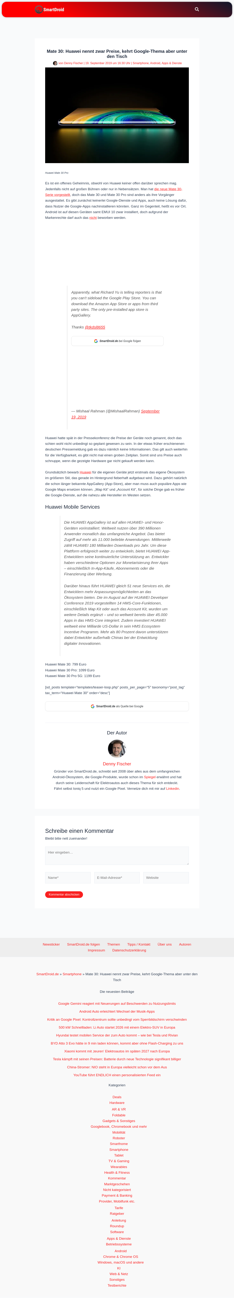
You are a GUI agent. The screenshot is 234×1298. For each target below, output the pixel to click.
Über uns (148, 946)
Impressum (182, 946)
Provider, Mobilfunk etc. (117, 1203)
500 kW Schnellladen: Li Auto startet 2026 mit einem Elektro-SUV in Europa (117, 1029)
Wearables (119, 1168)
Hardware (117, 1104)
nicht (93, 218)
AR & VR (119, 1111)
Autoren (164, 946)
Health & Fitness (117, 1174)
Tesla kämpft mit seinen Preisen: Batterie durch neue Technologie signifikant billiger (117, 1060)
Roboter (119, 1139)
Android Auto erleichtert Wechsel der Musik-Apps (117, 1013)
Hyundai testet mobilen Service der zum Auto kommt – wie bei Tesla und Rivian (117, 1037)
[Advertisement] (117, 251)
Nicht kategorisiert (117, 1191)
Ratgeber (117, 1215)
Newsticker (49, 946)
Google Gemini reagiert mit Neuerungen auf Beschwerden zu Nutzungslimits (117, 1005)
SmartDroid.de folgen (78, 946)
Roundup (117, 1227)
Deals (117, 1098)
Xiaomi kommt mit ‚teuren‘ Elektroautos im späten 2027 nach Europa (117, 1053)
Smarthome (119, 1145)
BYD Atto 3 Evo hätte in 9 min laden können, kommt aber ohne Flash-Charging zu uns (117, 1045)
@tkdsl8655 (95, 327)
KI (118, 1270)
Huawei (85, 473)
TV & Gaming (118, 1162)
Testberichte (117, 1287)
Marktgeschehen (117, 1185)
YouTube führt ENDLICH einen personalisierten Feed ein (117, 1076)
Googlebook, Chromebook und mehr (119, 1128)
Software (117, 1233)
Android (155, 63)
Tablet (119, 1157)
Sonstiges (116, 1281)
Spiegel (150, 778)
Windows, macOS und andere (121, 1264)
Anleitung (119, 1222)
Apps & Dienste (172, 63)
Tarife (119, 1209)
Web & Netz (119, 1275)
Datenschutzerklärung (118, 952)
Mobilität (118, 1134)
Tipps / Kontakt (125, 946)
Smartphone (141, 63)
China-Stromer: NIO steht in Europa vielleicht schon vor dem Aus (117, 1069)
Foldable (119, 1117)
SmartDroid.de (47, 975)
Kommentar (117, 1180)
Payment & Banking (117, 1197)
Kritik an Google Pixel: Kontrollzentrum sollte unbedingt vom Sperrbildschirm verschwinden (117, 1021)
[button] (197, 9)
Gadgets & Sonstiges (119, 1122)
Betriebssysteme (119, 1246)
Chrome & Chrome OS (120, 1258)
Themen (104, 946)
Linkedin (172, 790)
